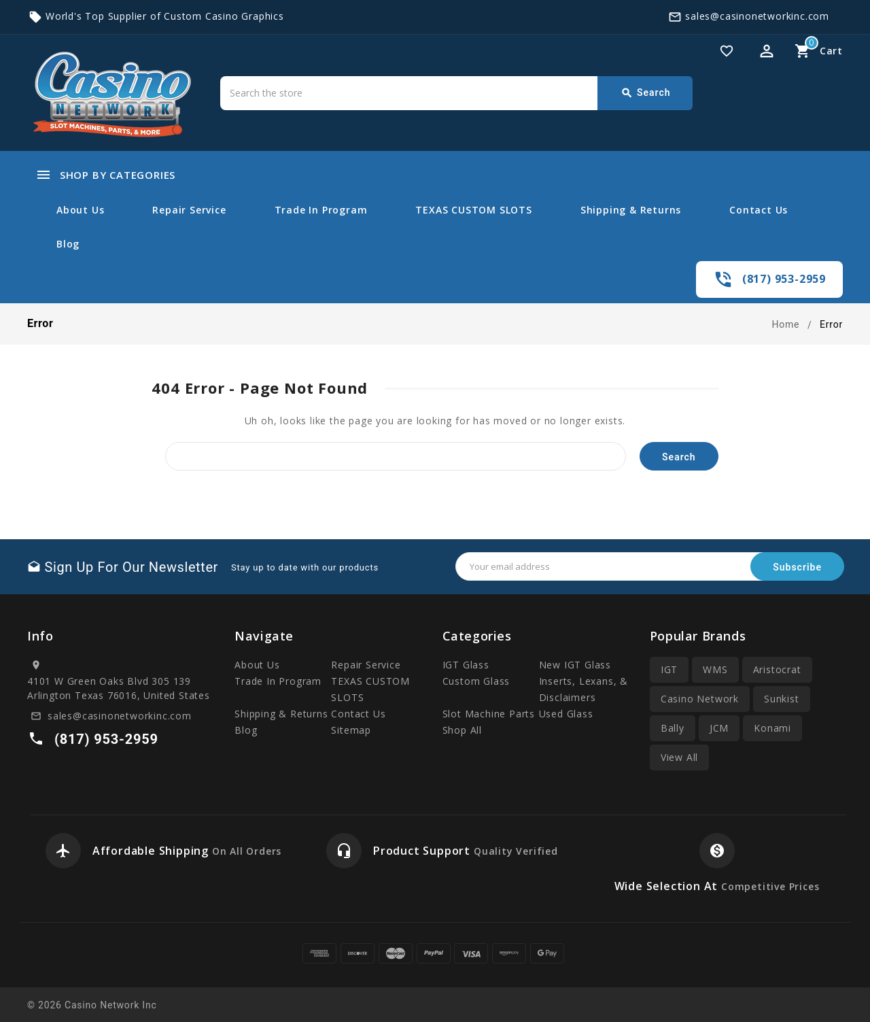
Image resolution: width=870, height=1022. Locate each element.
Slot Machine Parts (488, 713)
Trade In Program (321, 209)
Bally (672, 727)
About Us (80, 209)
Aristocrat (777, 669)
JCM (719, 727)
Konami (772, 727)
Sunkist (781, 698)
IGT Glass (465, 664)
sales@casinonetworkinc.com (757, 16)
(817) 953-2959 (784, 278)
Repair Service (189, 209)
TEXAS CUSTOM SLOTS (473, 209)
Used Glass (566, 713)
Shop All (462, 729)
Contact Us (758, 209)
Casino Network (700, 698)
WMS (715, 669)
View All (679, 757)
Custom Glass (476, 681)
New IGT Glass (575, 664)
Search (646, 93)
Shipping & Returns (630, 209)
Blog (68, 243)
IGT (669, 669)
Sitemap (351, 729)
